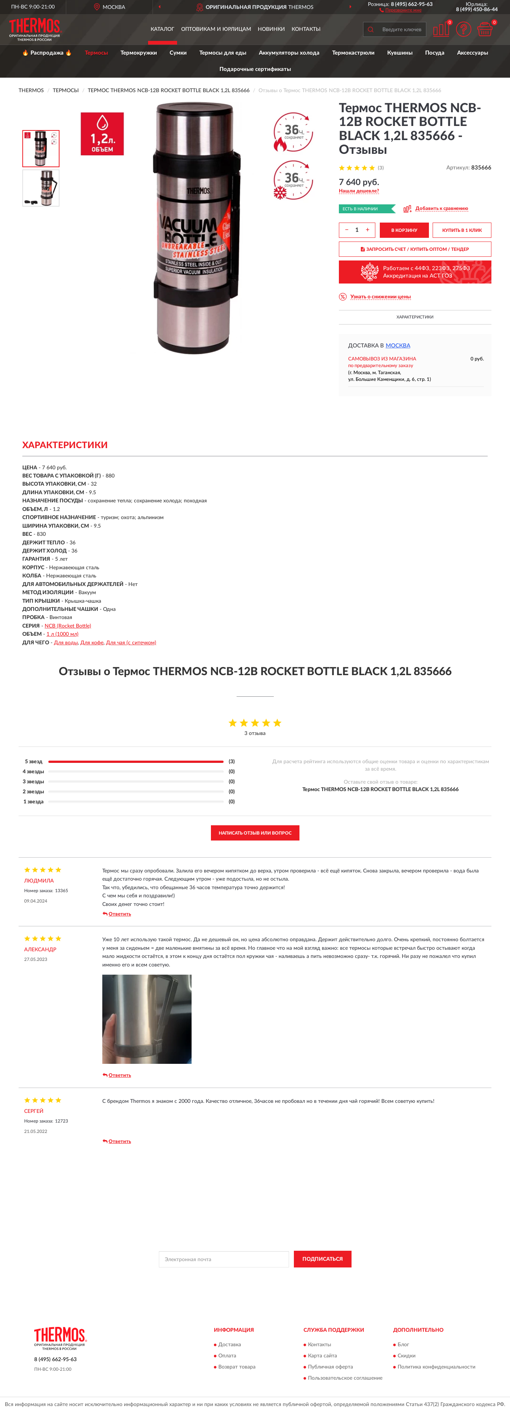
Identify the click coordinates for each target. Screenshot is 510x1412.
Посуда (435, 53)
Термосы (96, 53)
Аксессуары (472, 53)
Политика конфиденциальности (436, 1367)
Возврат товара (237, 1367)
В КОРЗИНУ (404, 230)
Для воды (66, 642)
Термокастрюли (353, 53)
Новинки (271, 29)
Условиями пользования (317, 1276)
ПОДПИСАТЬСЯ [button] (322, 1259)
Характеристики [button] (415, 317)
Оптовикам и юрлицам (216, 29)
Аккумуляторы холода (289, 53)
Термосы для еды (222, 53)
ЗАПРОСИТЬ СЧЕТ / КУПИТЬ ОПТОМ (415, 249)
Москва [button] (398, 346)
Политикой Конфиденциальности (252, 1276)
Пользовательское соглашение (345, 1378)
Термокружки (139, 53)
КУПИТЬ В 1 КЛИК (462, 230)
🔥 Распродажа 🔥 (47, 53)
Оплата (227, 1355)
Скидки (407, 1355)
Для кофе (91, 642)
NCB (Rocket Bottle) (68, 626)
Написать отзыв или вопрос (255, 833)
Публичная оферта (330, 1367)
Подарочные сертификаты (255, 69)
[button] (400, 9)
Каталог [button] (162, 29)
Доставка (229, 1344)
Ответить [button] (117, 914)
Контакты (306, 29)
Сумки (178, 53)
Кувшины (400, 53)
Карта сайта (322, 1355)
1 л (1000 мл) (62, 634)
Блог (403, 1344)
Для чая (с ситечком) (131, 642)
